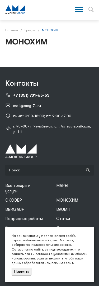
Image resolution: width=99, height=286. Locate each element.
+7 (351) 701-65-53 (31, 95)
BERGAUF (14, 209)
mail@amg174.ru (27, 106)
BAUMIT (63, 209)
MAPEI (62, 185)
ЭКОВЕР (13, 200)
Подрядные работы (24, 218)
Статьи (63, 218)
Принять (21, 271)
